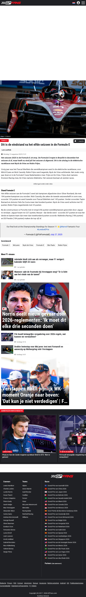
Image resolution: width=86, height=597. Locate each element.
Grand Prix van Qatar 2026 (55, 555)
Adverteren (28, 583)
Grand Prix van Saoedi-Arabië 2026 (58, 498)
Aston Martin (26, 489)
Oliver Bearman (8, 523)
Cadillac (25, 495)
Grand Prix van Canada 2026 (56, 504)
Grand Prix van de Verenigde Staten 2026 (60, 542)
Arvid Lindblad (8, 539)
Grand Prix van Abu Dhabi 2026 (57, 558)
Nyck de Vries (28, 245)
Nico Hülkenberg (9, 545)
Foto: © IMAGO (6, 136)
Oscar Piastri (7, 495)
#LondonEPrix (43, 229)
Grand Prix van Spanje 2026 (56, 533)
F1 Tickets (32, 586)
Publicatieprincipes (76, 583)
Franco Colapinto (9, 498)
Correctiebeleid (5, 586)
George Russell (8, 520)
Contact (20, 583)
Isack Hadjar (7, 504)
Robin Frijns (62, 245)
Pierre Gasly (7, 501)
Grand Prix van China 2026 (55, 489)
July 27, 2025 (56, 234)
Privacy (9, 583)
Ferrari (24, 498)
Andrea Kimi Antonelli (10, 517)
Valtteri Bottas (8, 549)
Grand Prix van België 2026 (55, 520)
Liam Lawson (8, 536)
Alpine (24, 485)
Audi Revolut (26, 492)
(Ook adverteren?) (57, 563)
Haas (24, 501)
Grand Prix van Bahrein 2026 (56, 495)
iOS (68, 583)
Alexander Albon (9, 511)
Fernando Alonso (9, 530)
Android (63, 583)
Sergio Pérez (7, 552)
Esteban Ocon (8, 527)
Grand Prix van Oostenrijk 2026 (57, 514)
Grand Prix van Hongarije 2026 (57, 523)
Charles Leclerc (8, 489)
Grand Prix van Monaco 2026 (56, 508)
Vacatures (42, 583)
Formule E (4, 140)
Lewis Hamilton (8, 485)
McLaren (16, 245)
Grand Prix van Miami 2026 (56, 501)
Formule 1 (6, 245)
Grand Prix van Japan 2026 (56, 492)
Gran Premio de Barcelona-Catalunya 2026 (61, 511)
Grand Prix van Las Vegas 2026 (57, 552)
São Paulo (51, 245)
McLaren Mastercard (29, 504)
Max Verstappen (9, 508)
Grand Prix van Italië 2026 (55, 530)
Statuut (35, 583)
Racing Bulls (26, 511)
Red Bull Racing (27, 514)
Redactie (3, 583)
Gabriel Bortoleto (9, 542)
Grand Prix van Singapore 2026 (57, 539)
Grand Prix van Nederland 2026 (57, 527)
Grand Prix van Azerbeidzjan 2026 (58, 536)
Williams (25, 517)
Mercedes (25, 508)
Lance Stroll (7, 533)
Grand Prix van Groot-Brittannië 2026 (59, 517)
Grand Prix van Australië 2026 (56, 485)
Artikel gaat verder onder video (43, 184)
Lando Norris (7, 492)
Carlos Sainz (7, 514)
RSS (14, 583)
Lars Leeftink (6, 150)
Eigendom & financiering (19, 586)
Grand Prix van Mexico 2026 (56, 545)
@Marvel (63, 227)
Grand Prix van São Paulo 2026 (57, 549)
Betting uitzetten (53, 583)
